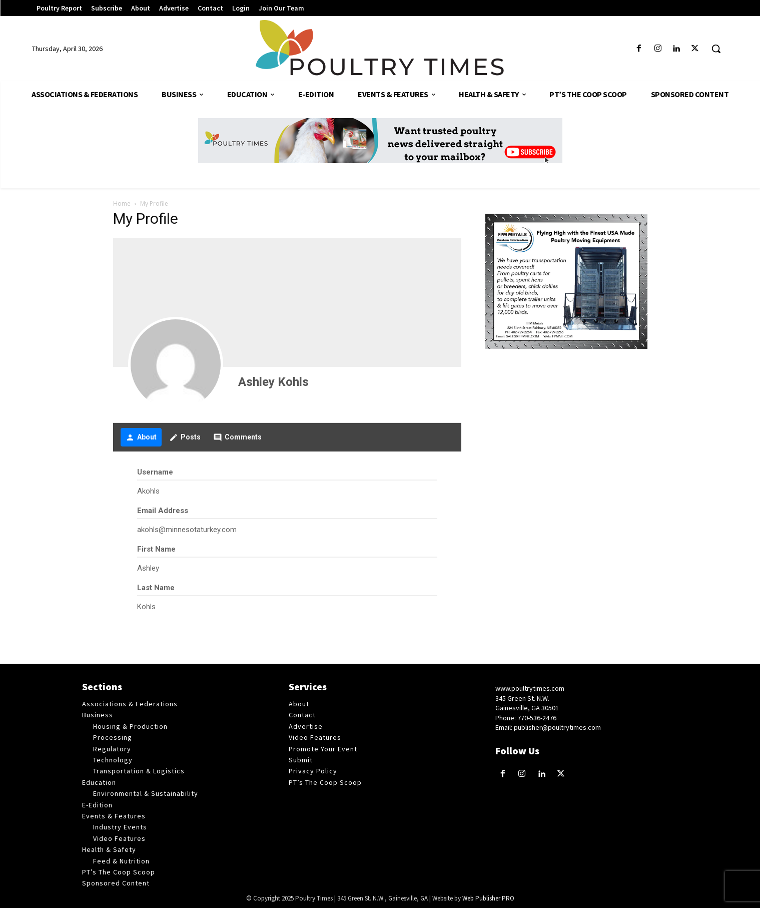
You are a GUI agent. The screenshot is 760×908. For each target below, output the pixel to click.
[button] (716, 49)
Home (122, 203)
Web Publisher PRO (488, 898)
